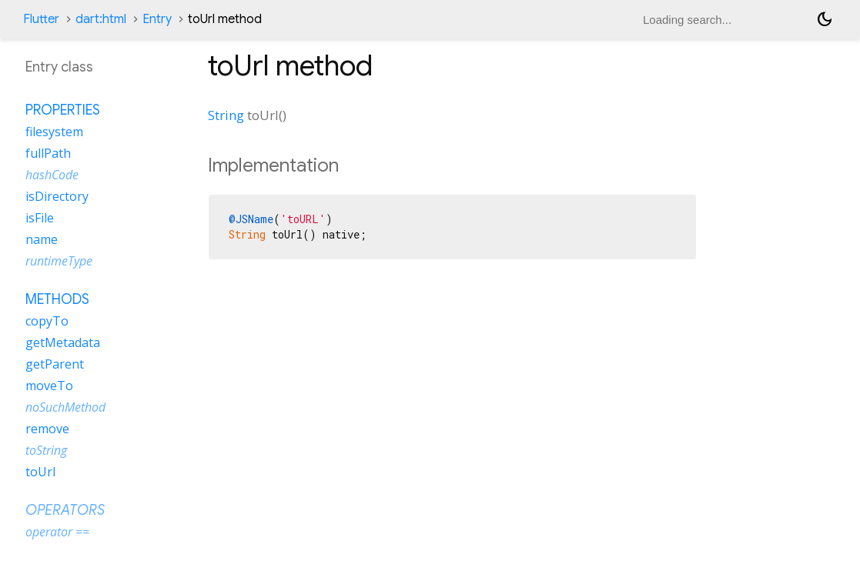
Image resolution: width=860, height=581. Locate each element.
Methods (57, 299)
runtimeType (58, 260)
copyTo (47, 320)
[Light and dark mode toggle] (824, 19)
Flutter (41, 19)
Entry (157, 19)
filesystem (54, 131)
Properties (62, 110)
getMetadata (62, 342)
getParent (54, 364)
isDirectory (57, 196)
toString (46, 450)
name (41, 239)
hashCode (52, 174)
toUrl (40, 471)
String (226, 115)
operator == (57, 531)
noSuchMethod (65, 407)
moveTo (49, 385)
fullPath (48, 153)
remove (47, 428)
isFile (39, 217)
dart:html (100, 19)
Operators (65, 510)
